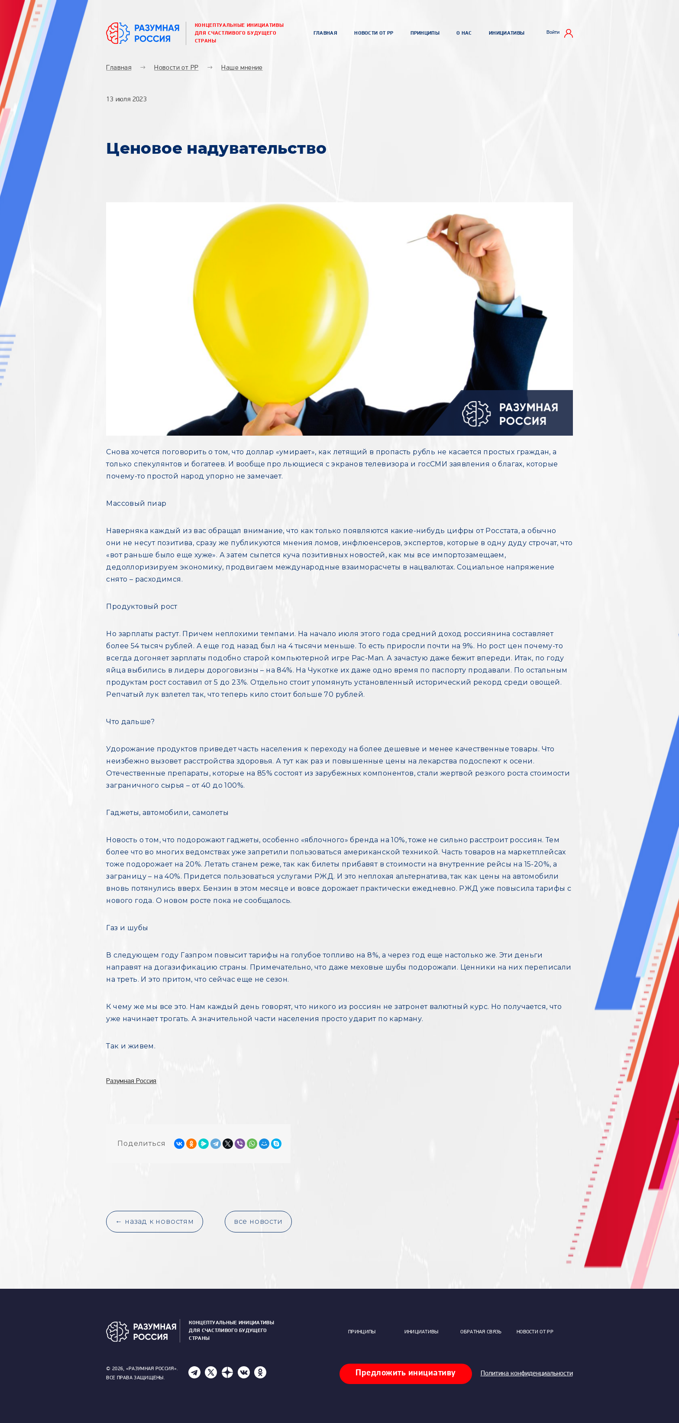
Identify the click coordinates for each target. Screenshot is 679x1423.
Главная (325, 33)
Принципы (425, 33)
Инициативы (506, 33)
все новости (258, 1221)
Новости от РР (373, 33)
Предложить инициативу (406, 1373)
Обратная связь (480, 1332)
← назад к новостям (154, 1221)
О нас (464, 33)
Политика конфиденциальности (527, 1373)
